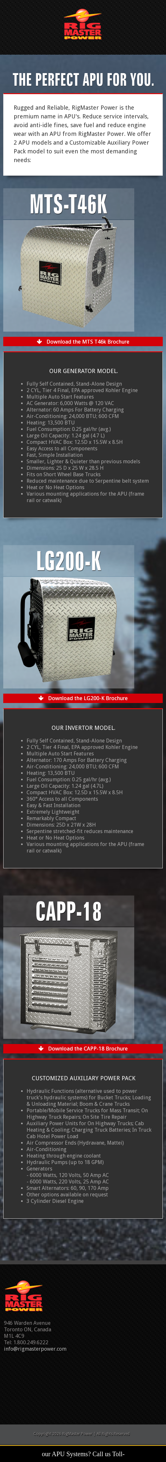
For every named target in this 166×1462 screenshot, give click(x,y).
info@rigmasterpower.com (35, 1349)
